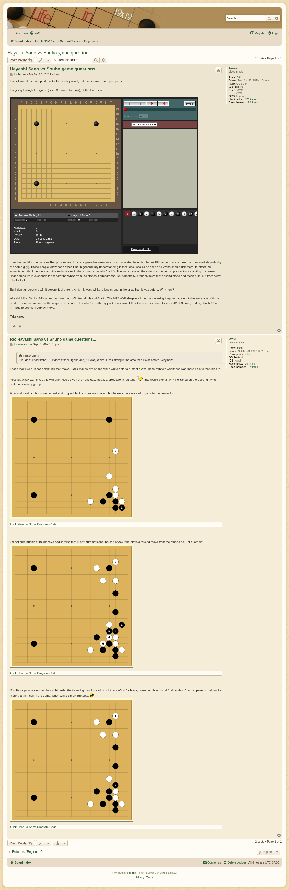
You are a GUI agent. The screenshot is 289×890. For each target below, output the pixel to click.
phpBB (131, 872)
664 (239, 77)
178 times (250, 99)
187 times (252, 366)
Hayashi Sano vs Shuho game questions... (50, 53)
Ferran (233, 68)
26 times (250, 363)
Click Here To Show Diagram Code (33, 524)
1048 (240, 348)
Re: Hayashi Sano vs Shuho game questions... (53, 339)
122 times (252, 102)
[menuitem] (35, 33)
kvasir (232, 339)
